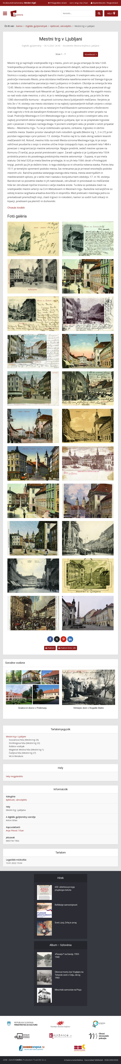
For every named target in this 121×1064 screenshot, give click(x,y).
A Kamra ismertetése (73, 1060)
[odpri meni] (5, 13)
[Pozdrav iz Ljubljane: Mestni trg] (88, 575)
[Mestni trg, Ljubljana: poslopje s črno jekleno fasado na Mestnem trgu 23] (88, 613)
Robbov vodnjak (16, 746)
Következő (90, 54)
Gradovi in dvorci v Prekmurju (32, 708)
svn (71, 2)
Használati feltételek (93, 1060)
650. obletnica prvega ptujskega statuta (65, 888)
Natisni (50, 647)
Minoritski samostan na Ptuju (68, 990)
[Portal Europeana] (99, 1024)
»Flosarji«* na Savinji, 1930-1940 (67, 956)
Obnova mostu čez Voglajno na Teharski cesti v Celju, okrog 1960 (69, 975)
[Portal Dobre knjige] (31, 1048)
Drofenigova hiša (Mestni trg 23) (24, 743)
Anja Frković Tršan (15, 830)
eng (76, 2)
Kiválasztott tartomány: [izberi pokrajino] (19, 2)
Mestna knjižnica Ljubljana (86, 45)
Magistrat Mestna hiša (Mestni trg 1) (26, 749)
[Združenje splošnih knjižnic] (79, 1048)
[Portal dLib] (22, 1036)
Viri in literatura (16, 756)
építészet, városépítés (16, 799)
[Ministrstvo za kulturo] (22, 1024)
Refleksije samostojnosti (66, 905)
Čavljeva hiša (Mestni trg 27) (22, 752)
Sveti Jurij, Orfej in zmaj (66, 923)
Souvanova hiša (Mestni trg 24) (24, 739)
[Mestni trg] (33, 239)
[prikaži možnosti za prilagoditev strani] (57, 2)
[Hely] (111, 13)
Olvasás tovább (16, 207)
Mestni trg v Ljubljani (16, 736)
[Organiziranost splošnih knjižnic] (60, 1024)
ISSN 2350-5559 (111, 1060)
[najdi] (99, 13)
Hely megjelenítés (14, 776)
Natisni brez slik (67, 647)
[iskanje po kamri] (78, 13)
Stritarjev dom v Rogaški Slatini (88, 708)
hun (86, 2)
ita (81, 2)
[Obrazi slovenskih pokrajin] (99, 1036)
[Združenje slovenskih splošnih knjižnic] (60, 1036)
